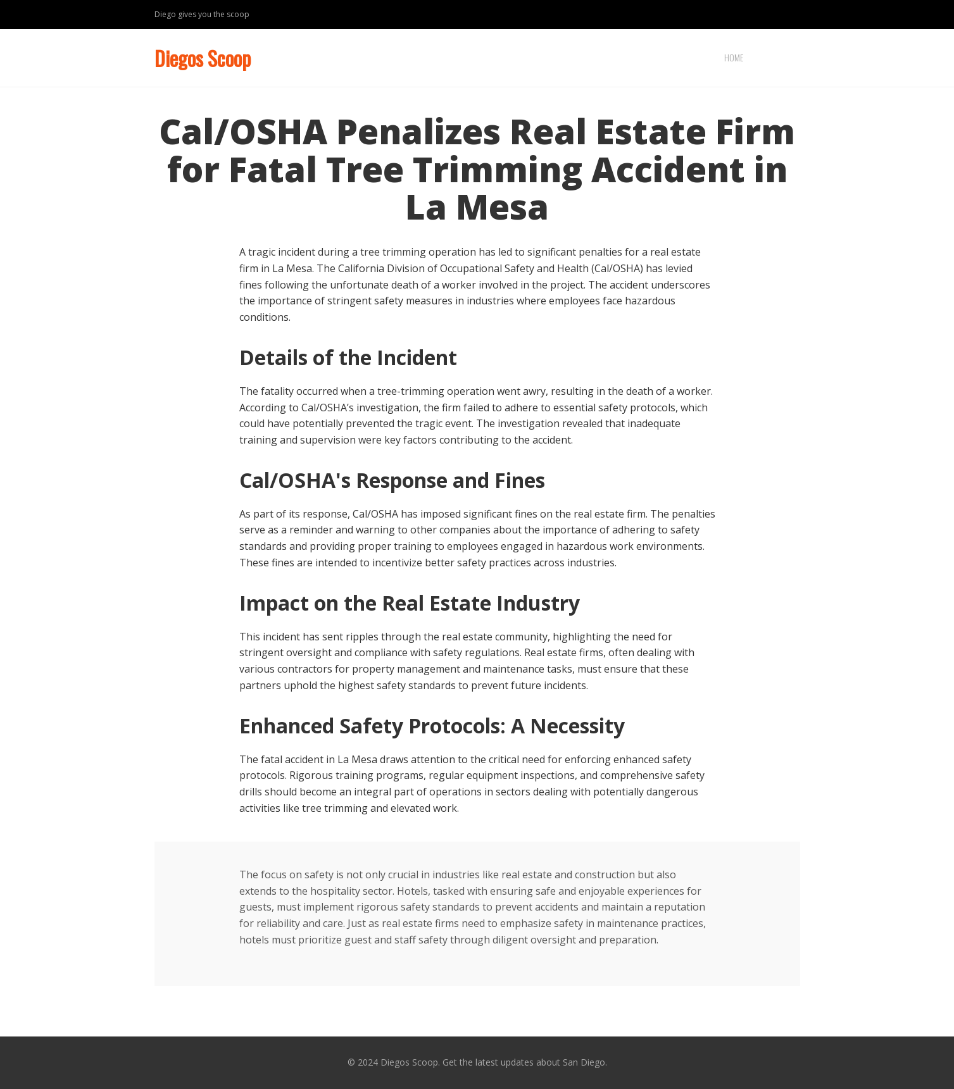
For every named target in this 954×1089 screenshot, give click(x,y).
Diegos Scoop (202, 58)
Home (733, 57)
